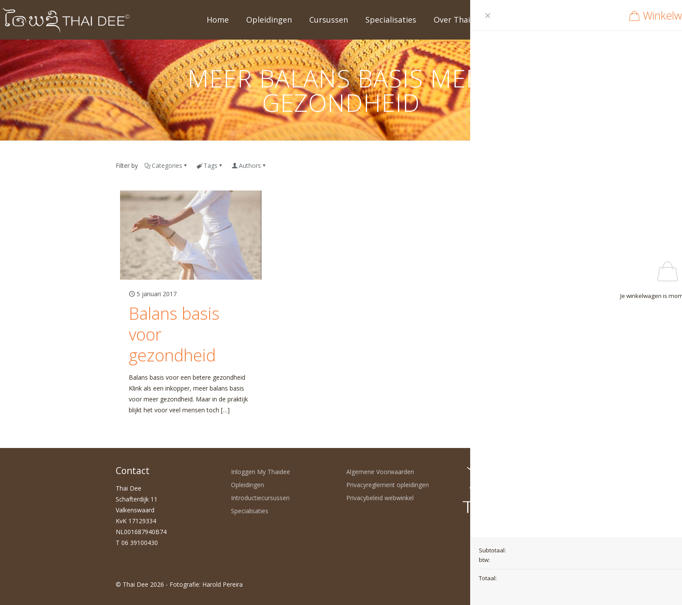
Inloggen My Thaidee (260, 472)
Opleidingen (247, 485)
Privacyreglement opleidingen (387, 485)
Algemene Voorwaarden (380, 472)
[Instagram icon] (536, 584)
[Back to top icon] (557, 584)
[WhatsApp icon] (499, 584)
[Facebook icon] (508, 584)
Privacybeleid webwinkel (380, 498)
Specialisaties (249, 511)
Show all (551, 165)
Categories (166, 165)
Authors (249, 165)
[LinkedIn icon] (527, 584)
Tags (210, 165)
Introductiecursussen (260, 498)
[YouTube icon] (518, 584)
